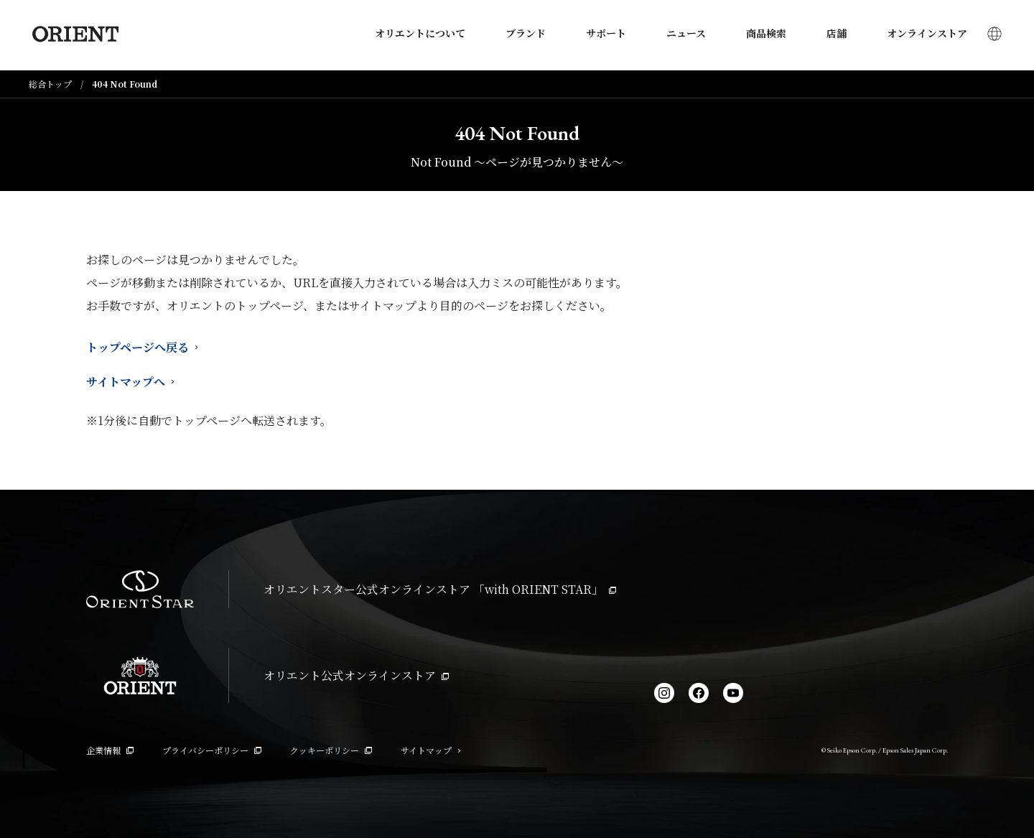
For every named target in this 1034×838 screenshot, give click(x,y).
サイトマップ (431, 750)
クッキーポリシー (331, 750)
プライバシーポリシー (211, 750)
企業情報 (110, 750)
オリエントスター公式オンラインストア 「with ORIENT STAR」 (440, 589)
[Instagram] (664, 693)
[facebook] (699, 693)
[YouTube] (733, 693)
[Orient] (72, 35)
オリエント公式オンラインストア (356, 675)
